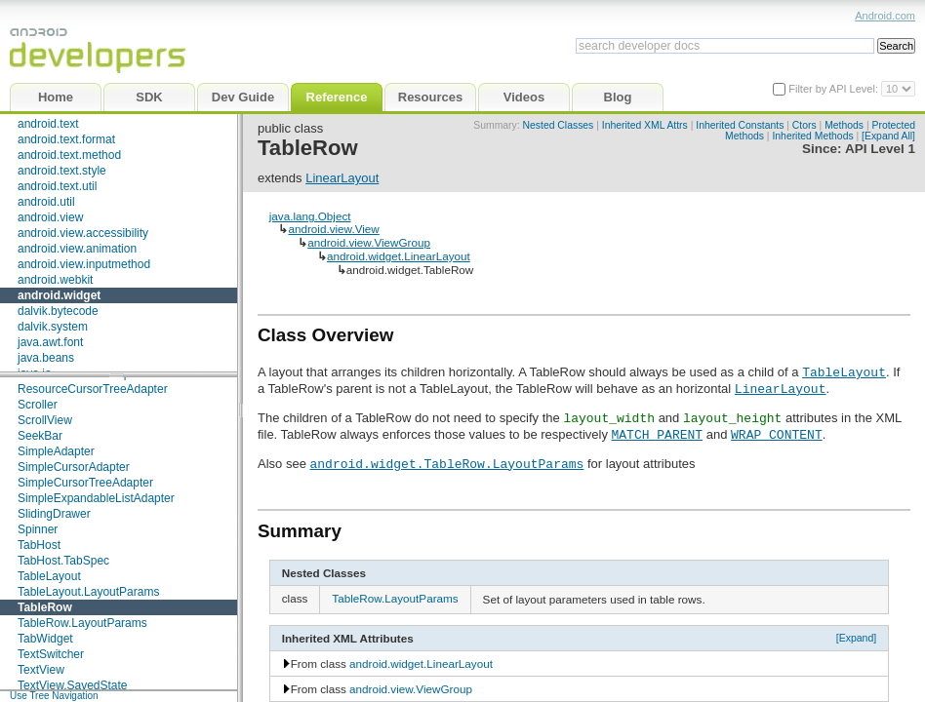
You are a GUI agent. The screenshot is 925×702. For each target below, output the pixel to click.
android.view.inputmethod (84, 264)
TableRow (45, 607)
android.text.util (57, 186)
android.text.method (69, 155)
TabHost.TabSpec (63, 560)
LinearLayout (342, 178)
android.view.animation (77, 248)
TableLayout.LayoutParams (88, 592)
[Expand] (856, 638)
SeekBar (40, 436)
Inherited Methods (812, 136)
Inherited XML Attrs (645, 125)
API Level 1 (880, 148)
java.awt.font (50, 342)
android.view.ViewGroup (368, 242)
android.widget (59, 295)
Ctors (804, 125)
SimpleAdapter (56, 451)
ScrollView (45, 420)
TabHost (39, 545)
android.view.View (333, 228)
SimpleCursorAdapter (74, 467)
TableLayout (49, 576)
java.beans (46, 358)
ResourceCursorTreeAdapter (93, 389)
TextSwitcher (51, 654)
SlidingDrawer (54, 514)
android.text (48, 124)
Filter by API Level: (834, 89)
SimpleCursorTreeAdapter (85, 482)
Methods (844, 125)
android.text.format (66, 139)
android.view (50, 217)
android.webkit (55, 280)
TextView (41, 670)
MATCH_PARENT (658, 434)
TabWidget (45, 638)
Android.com (885, 15)
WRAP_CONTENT (777, 434)
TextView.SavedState (73, 685)
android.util (46, 202)
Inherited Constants (740, 125)
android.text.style (62, 170)
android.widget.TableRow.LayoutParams (446, 463)
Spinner (38, 529)
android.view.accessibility (83, 233)
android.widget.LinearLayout (398, 256)
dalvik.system (53, 326)
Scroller (38, 404)
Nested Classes (558, 125)
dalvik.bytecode (58, 311)
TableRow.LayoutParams (82, 623)
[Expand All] (888, 136)
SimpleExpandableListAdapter (96, 498)
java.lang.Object (310, 216)
